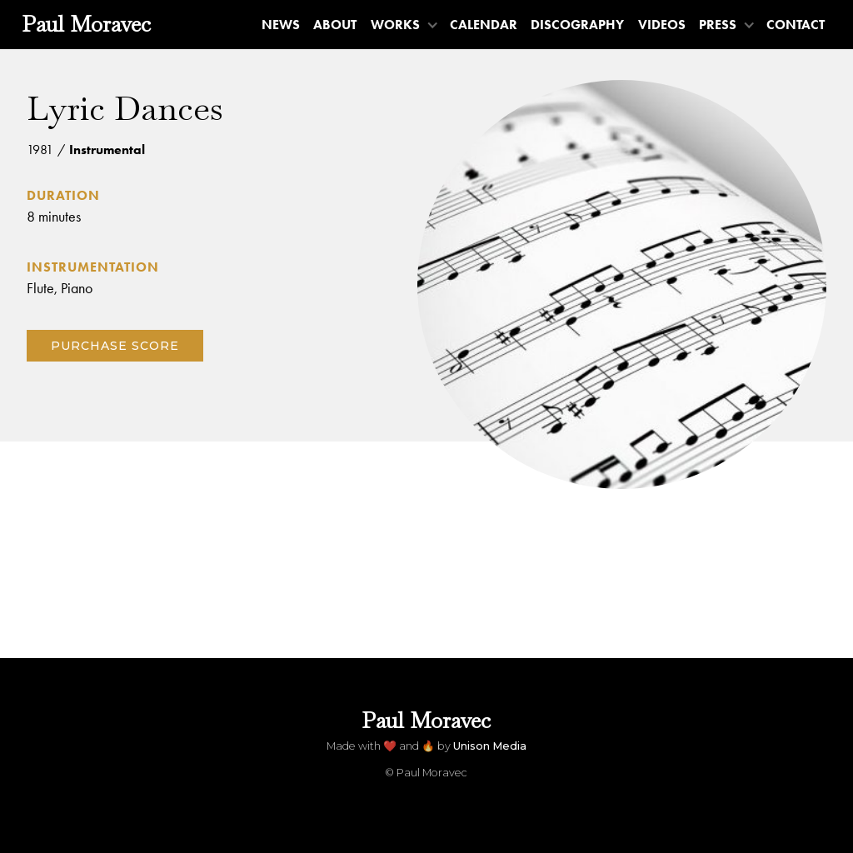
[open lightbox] (621, 284)
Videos (662, 24)
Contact (795, 24)
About (335, 24)
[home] (86, 24)
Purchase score (115, 345)
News (281, 24)
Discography (577, 24)
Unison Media (489, 746)
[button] (403, 24)
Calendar (483, 24)
